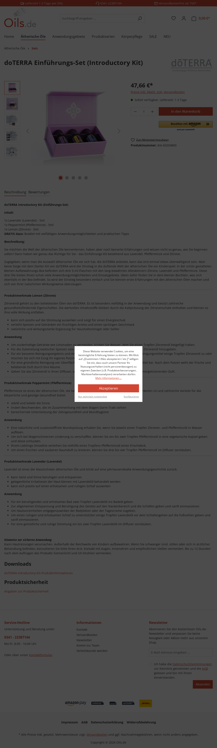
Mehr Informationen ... (108, 378)
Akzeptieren (108, 388)
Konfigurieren (131, 396)
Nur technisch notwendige (92, 396)
